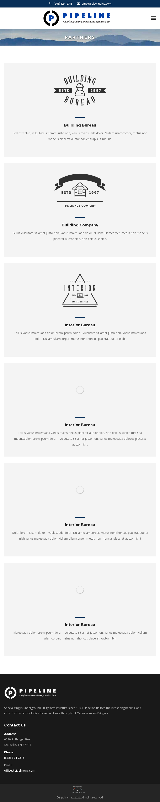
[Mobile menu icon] (153, 18)
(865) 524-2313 (60, 4)
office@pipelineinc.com (94, 4)
